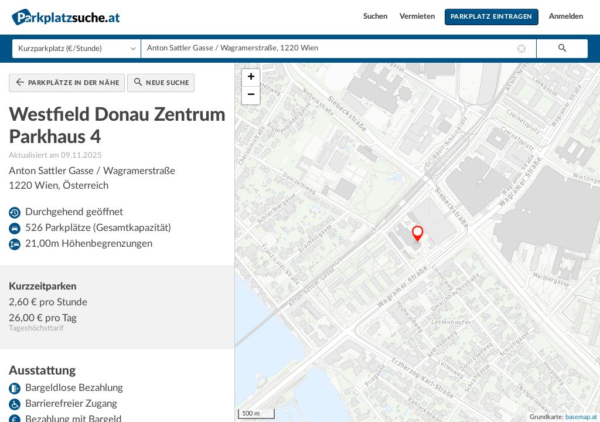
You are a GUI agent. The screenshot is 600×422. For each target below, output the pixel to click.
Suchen (376, 17)
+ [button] (251, 78)
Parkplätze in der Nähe (68, 82)
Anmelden (566, 17)
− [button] (251, 95)
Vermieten (418, 17)
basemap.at (581, 417)
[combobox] (339, 49)
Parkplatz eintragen (492, 16)
